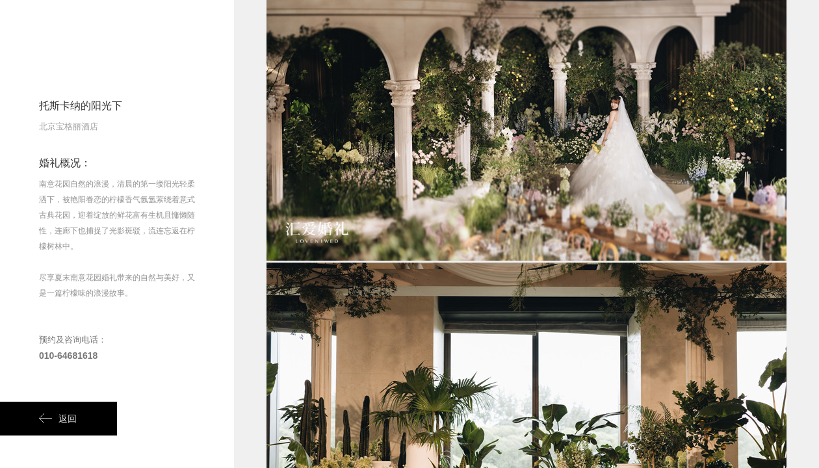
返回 (58, 418)
